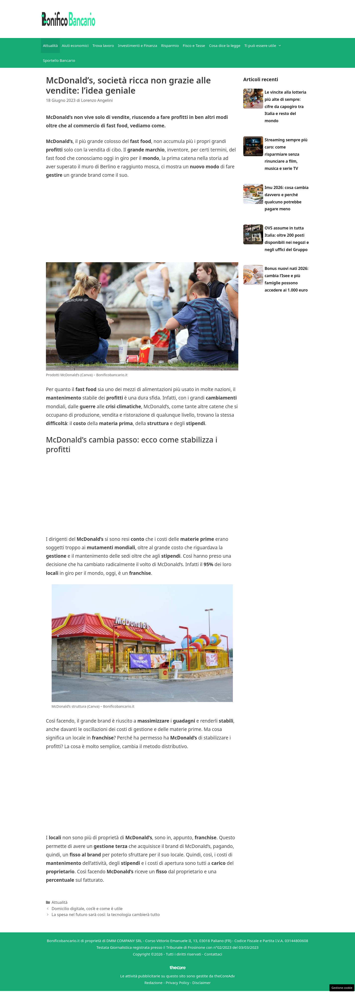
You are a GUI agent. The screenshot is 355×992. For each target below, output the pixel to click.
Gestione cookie (341, 988)
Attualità (50, 45)
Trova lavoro (103, 45)
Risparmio (170, 45)
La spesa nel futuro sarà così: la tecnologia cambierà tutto (106, 914)
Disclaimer (201, 982)
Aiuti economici (75, 45)
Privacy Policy (177, 982)
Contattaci (213, 954)
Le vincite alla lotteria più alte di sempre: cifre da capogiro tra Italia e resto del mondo (285, 106)
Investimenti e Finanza (137, 45)
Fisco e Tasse (194, 45)
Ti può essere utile (264, 45)
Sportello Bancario (59, 60)
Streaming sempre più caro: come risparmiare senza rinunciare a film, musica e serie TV (286, 154)
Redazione (153, 982)
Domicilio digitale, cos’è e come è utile (87, 908)
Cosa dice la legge (224, 45)
